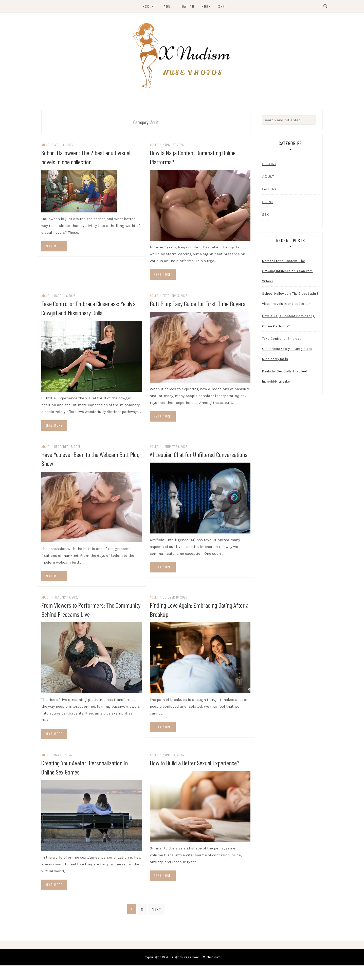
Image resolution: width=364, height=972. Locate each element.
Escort (149, 6)
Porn (206, 6)
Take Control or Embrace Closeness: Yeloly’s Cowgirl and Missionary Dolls (287, 352)
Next (156, 911)
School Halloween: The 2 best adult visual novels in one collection (290, 301)
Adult (169, 6)
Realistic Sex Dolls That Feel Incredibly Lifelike (284, 379)
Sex (221, 6)
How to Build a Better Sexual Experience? (194, 764)
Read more (54, 249)
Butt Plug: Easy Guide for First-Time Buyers (197, 306)
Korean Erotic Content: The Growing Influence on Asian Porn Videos (287, 274)
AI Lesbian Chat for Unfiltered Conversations (198, 457)
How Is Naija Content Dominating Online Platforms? (288, 324)
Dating (188, 6)
